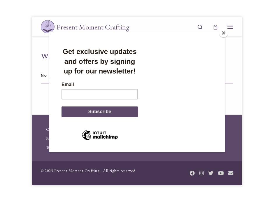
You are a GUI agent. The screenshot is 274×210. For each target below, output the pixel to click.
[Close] (223, 33)
